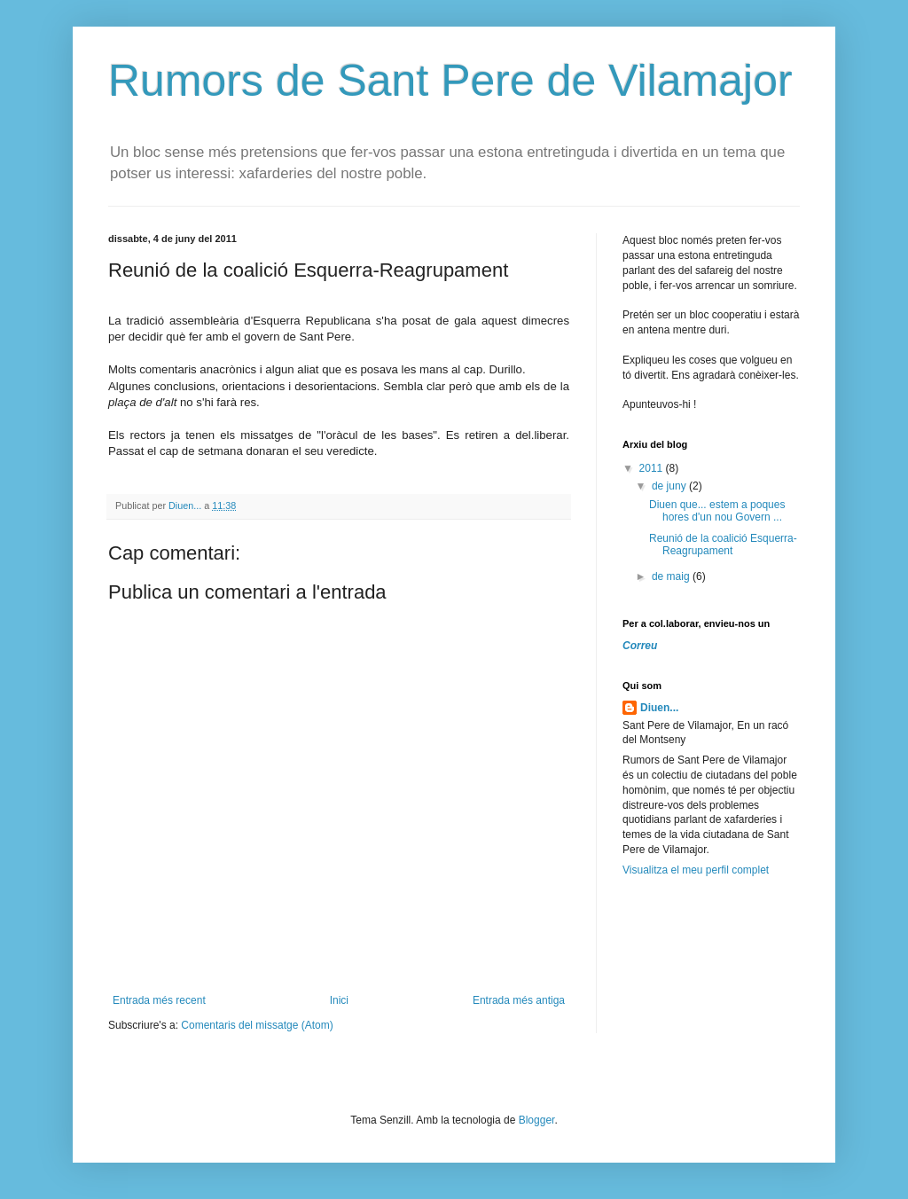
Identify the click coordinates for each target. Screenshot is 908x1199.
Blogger (537, 1120)
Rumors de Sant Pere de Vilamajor (450, 81)
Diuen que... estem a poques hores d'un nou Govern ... (717, 510)
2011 (652, 468)
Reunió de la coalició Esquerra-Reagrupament (723, 544)
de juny (670, 486)
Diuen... (659, 707)
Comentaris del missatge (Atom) (257, 1025)
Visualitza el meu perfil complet (695, 870)
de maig (672, 576)
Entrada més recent (159, 1000)
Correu (639, 645)
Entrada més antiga (519, 1000)
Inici (339, 1000)
